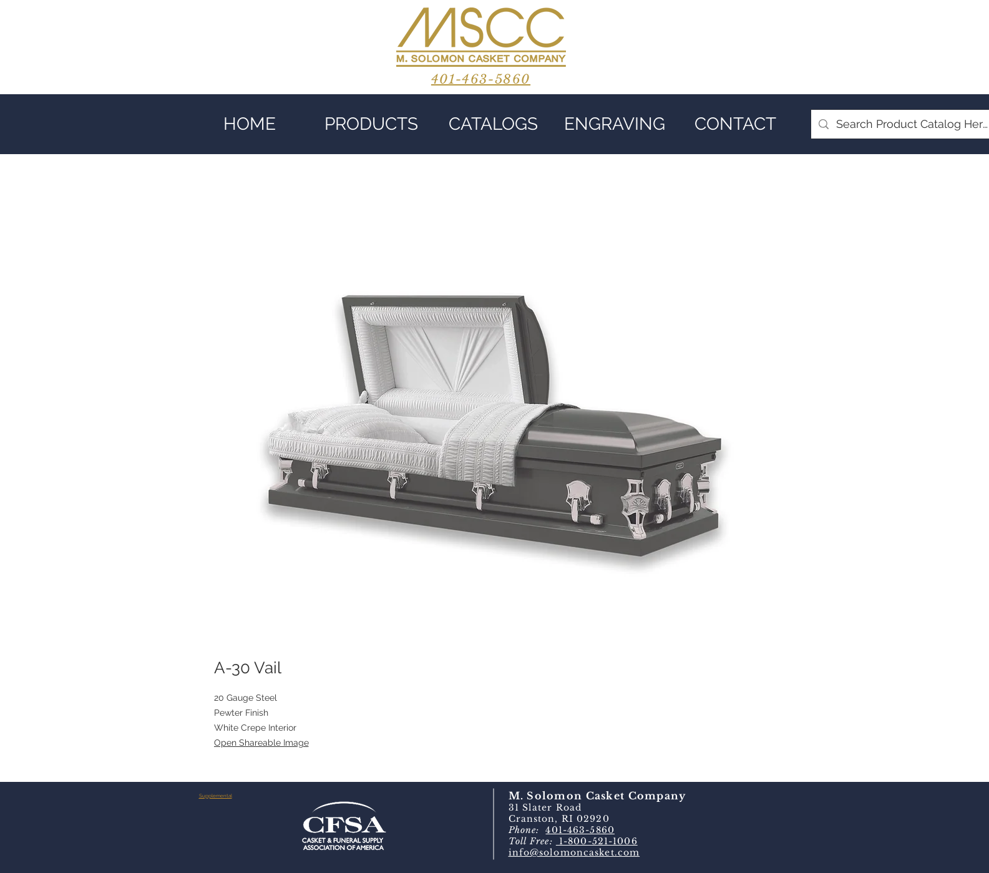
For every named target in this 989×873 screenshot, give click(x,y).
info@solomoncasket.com (574, 852)
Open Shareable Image (261, 743)
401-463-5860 (579, 830)
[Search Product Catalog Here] (912, 124)
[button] (371, 124)
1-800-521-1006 (597, 841)
